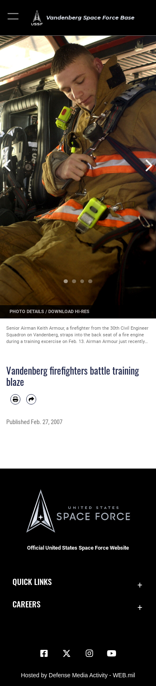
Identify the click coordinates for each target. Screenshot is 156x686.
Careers (26, 604)
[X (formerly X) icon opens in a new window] (66, 653)
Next (148, 165)
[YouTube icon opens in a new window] (112, 653)
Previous (8, 165)
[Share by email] (31, 399)
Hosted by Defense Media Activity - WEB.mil (78, 675)
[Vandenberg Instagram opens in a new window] (89, 653)
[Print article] (15, 399)
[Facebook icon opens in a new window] (44, 653)
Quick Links (32, 581)
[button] (13, 17)
